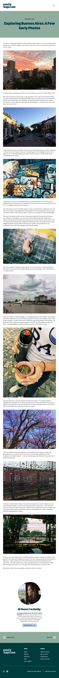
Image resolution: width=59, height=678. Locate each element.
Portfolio (27, 656)
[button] (54, 5)
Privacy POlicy (44, 654)
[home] (9, 5)
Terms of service (44, 652)
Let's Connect (28, 661)
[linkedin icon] (8, 671)
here (53, 212)
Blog (25, 659)
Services (26, 654)
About (25, 652)
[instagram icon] (4, 671)
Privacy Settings (44, 659)
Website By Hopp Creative (34, 671)
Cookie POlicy (44, 656)
